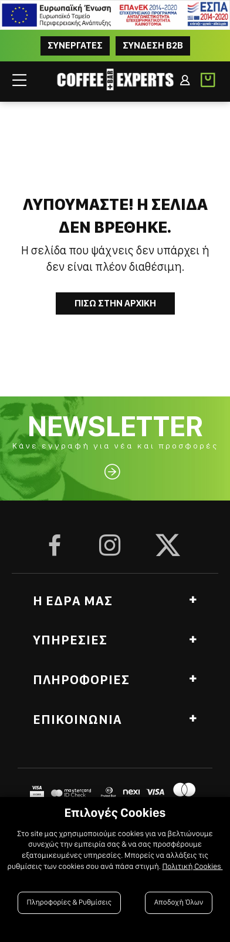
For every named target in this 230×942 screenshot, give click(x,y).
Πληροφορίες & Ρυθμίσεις (69, 902)
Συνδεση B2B (153, 45)
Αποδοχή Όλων (179, 902)
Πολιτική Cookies (192, 866)
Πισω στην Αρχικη (115, 303)
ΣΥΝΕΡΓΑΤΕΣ (75, 45)
